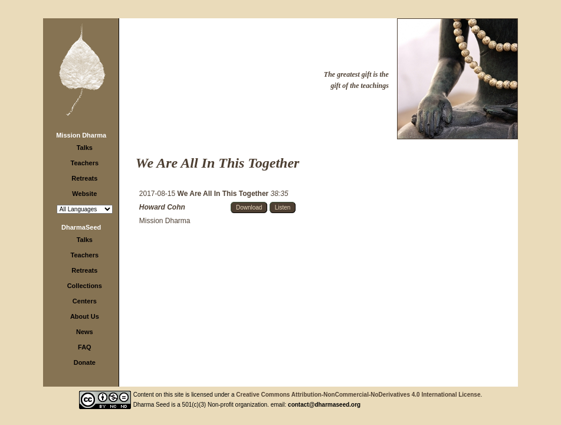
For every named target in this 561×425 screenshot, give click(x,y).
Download (249, 207)
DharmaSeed (81, 227)
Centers (85, 301)
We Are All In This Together (224, 193)
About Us (84, 316)
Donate (85, 362)
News (84, 331)
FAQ (84, 347)
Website (84, 193)
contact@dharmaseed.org (324, 404)
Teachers (85, 162)
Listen (283, 207)
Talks (85, 147)
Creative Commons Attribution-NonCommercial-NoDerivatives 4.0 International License (358, 394)
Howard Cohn (162, 207)
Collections (84, 285)
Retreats (84, 178)
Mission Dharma (81, 135)
